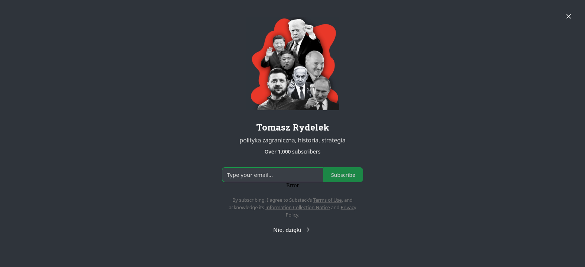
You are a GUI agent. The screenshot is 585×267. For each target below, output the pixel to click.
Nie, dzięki (292, 229)
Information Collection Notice (297, 207)
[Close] (568, 16)
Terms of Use (327, 200)
